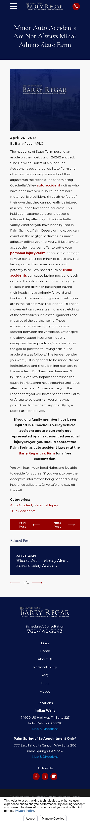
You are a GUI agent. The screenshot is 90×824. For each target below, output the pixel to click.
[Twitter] (45, 776)
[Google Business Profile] (54, 776)
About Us (45, 659)
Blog (45, 683)
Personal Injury (46, 505)
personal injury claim (28, 253)
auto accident (48, 185)
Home (45, 651)
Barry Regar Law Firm (37, 453)
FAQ (45, 675)
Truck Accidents (22, 511)
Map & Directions (45, 729)
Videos (45, 691)
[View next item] (37, 583)
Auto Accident (21, 505)
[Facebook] (36, 776)
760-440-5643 (45, 631)
